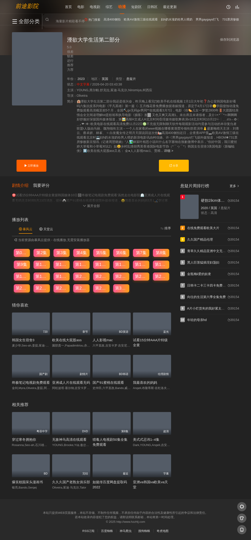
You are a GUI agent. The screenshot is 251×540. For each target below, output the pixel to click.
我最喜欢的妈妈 (145, 382)
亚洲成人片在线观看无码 (71, 382)
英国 (105, 79)
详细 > (168, 151)
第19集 (61, 276)
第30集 (121, 288)
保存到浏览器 (229, 39)
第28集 (81, 288)
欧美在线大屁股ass (67, 340)
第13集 (101, 264)
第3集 (61, 252)
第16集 (161, 264)
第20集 (81, 276)
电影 (80, 7)
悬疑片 (131, 79)
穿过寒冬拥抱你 (24, 439)
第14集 (121, 264)
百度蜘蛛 (107, 530)
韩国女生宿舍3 (23, 340)
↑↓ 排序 (166, 228)
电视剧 (95, 7)
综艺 (109, 7)
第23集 (141, 276)
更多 (234, 186)
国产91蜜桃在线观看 (108, 382)
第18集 (41, 276)
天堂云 (46, 229)
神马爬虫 (126, 530)
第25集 (22, 288)
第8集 (161, 252)
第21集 (101, 276)
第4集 (81, 252)
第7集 (141, 252)
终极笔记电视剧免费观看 (31, 382)
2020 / (206, 208)
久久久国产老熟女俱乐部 (71, 482)
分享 (173, 165)
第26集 (41, 288)
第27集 (61, 288)
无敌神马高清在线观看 (69, 439)
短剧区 (136, 7)
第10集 (41, 264)
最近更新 (170, 7)
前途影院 (26, 6)
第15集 (141, 264)
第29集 (101, 288)
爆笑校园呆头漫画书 (27, 482)
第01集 (22, 252)
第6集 (121, 252)
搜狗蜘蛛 (144, 530)
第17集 (22, 276)
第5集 (101, 252)
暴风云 (26, 229)
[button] (22, 185)
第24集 (161, 276)
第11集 (61, 264)
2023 (81, 79)
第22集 (121, 276)
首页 (68, 7)
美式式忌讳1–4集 (146, 439)
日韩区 (152, 7)
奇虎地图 (163, 530)
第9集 (22, 264)
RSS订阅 (88, 530)
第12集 (81, 264)
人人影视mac (103, 340)
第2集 (41, 252)
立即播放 (31, 165)
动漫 (122, 7)
